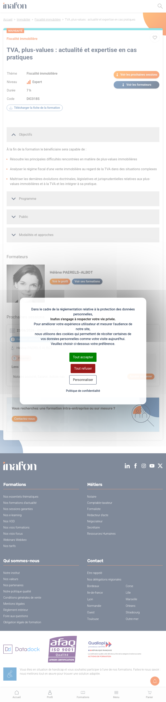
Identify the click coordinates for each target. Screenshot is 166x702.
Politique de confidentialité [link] (83, 390)
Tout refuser (83, 368)
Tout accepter (83, 357)
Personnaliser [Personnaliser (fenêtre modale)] (83, 380)
